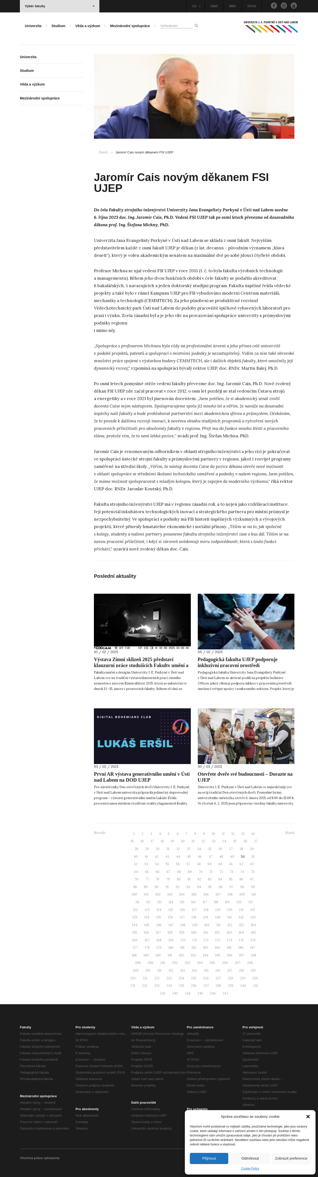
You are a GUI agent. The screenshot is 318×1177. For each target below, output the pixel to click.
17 (152, 841)
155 (134, 932)
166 (135, 940)
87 (252, 879)
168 (159, 940)
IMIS (232, 6)
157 (158, 932)
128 (206, 910)
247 (225, 993)
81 (189, 879)
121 (250, 902)
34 (199, 849)
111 (137, 902)
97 (231, 887)
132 (252, 910)
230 (255, 978)
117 (205, 902)
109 (242, 894)
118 (216, 902)
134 (146, 917)
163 (229, 932)
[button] (308, 1116)
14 (253, 834)
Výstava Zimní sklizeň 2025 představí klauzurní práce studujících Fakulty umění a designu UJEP (141, 665)
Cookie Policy (250, 1168)
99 (253, 887)
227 (218, 978)
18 (162, 841)
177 (135, 948)
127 (194, 910)
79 (168, 879)
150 (206, 925)
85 (231, 879)
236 (194, 986)
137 (182, 917)
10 (213, 834)
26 (245, 841)
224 (181, 978)
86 (241, 879)
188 (134, 955)
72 (221, 872)
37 (231, 849)
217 (229, 970)
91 (167, 887)
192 (181, 955)
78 (157, 879)
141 (229, 917)
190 (158, 955)
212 (170, 970)
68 (179, 872)
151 (218, 925)
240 (243, 986)
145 (146, 925)
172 (206, 940)
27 (256, 841)
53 (146, 864)
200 (150, 963)
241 (255, 986)
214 (194, 970)
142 (241, 917)
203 (187, 963)
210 (147, 970)
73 (231, 872)
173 (217, 940)
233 (156, 986)
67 (168, 872)
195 (217, 955)
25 (235, 841)
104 (182, 894)
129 (217, 910)
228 (230, 978)
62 (241, 864)
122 (135, 910)
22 (203, 841)
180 (170, 948)
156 (146, 932)
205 (212, 963)
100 (134, 894)
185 (229, 948)
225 (193, 978)
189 (146, 955)
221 (145, 978)
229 (242, 978)
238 (218, 986)
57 (188, 864)
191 (170, 955)
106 (206, 894)
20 (183, 841)
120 (239, 902)
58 (199, 864)
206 (225, 963)
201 (162, 963)
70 (200, 872)
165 (253, 932)
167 (147, 940)
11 (223, 834)
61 (231, 864)
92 (177, 887)
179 (159, 948)
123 (147, 910)
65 (147, 872)
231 (132, 986)
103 (169, 894)
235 (181, 986)
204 (200, 963)
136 (170, 917)
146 (158, 925)
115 (182, 902)
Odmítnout (250, 1158)
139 (205, 917)
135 (158, 917)
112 (148, 902)
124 (159, 910)
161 (205, 932)
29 (147, 849)
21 (193, 841)
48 (221, 857)
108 (230, 894)
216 (217, 970)
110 (254, 894)
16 (142, 841)
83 (209, 879)
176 (253, 940)
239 (230, 986)
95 (210, 887)
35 (209, 849)
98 (242, 887)
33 (188, 849)
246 (213, 993)
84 (220, 879)
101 (146, 894)
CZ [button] (196, 6)
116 (193, 902)
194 (205, 955)
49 (232, 857)
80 (179, 879)
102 (158, 894)
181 (182, 948)
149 (195, 925)
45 (189, 857)
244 (188, 993)
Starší (289, 833)
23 (213, 841)
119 (227, 902)
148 (182, 925)
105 (194, 894)
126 (182, 910)
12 (233, 834)
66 (157, 872)
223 (169, 978)
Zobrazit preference (291, 1158)
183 (205, 948)
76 (136, 879)
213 (182, 970)
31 (167, 849)
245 (200, 993)
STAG (251, 6)
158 (170, 932)
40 (136, 857)
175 (241, 940)
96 (221, 887)
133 (135, 917)
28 (136, 849)
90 (157, 887)
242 (162, 993)
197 (241, 955)
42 (157, 857)
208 (250, 963)
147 (170, 925)
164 (241, 932)
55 (167, 864)
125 (170, 910)
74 (242, 872)
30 (157, 849)
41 (146, 857)
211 (159, 970)
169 (171, 940)
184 (217, 948)
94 (199, 887)
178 (147, 948)
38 (241, 849)
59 (209, 864)
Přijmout (209, 1158)
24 (224, 841)
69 (190, 872)
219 (253, 970)
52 (136, 864)
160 (194, 932)
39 (252, 849)
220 (133, 978)
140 (217, 917)
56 (178, 864)
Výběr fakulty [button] (60, 6)
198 (253, 955)
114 (171, 902)
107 (218, 894)
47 (210, 857)
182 (194, 948)
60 (220, 864)
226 (206, 978)
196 (229, 955)
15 (132, 841)
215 (206, 970)
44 (178, 857)
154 (253, 925)
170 (183, 940)
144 (134, 925)
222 (156, 978)
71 (210, 872)
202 (175, 963)
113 (160, 902)
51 (253, 857)
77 (147, 879)
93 (188, 887)
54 (157, 864)
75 (252, 872)
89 (146, 887)
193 (193, 955)
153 (241, 925)
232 (144, 986)
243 (175, 993)
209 (135, 970)
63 (252, 864)
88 (135, 887)
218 (241, 970)
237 (206, 986)
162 (217, 932)
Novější (99, 833)
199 (138, 963)
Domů (103, 152)
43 (167, 857)
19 (172, 841)
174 (229, 940)
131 (241, 910)
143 (253, 917)
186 (240, 948)
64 (136, 872)
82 (199, 879)
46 (200, 857)
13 (242, 834)
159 (181, 932)
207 (237, 963)
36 (220, 849)
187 (252, 948)
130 (229, 910)
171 (195, 940)
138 (194, 917)
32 (178, 849)
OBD (214, 6)
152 (230, 925)
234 (169, 986)
